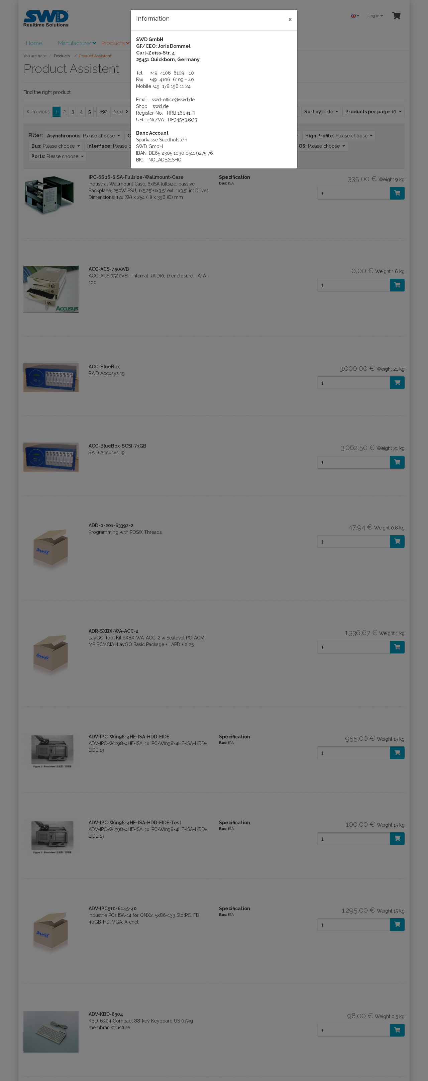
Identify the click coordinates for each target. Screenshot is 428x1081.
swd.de (161, 106)
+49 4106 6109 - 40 (172, 79)
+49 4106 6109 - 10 (172, 73)
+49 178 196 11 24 (171, 86)
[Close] (290, 19)
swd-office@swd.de (173, 99)
